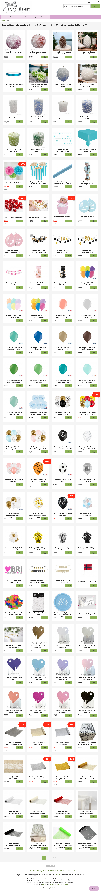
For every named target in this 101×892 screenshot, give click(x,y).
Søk (95, 6)
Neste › (55, 858)
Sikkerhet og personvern (56, 871)
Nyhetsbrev (71, 871)
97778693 (57, 875)
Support (28, 17)
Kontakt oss (45, 17)
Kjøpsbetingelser (39, 871)
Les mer (44, 884)
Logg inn (36, 17)
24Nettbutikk (54, 888)
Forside (5, 17)
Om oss (20, 17)
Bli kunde (13, 17)
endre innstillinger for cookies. (59, 884)
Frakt (29, 871)
